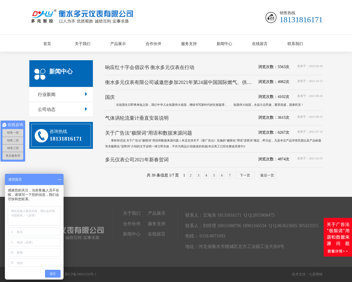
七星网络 (316, 274)
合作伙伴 (153, 44)
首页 (47, 44)
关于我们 (82, 44)
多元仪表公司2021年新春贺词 (137, 159)
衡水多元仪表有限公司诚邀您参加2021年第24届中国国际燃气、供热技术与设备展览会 (180, 82)
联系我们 (295, 44)
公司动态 (62, 109)
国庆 (110, 97)
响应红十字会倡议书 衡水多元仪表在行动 (149, 67)
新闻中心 (224, 44)
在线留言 (260, 44)
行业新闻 (62, 94)
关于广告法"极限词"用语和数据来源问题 (148, 133)
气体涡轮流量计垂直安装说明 (137, 118)
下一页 (245, 175)
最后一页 (267, 175)
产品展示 (118, 44)
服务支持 (189, 44)
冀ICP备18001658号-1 (81, 274)
